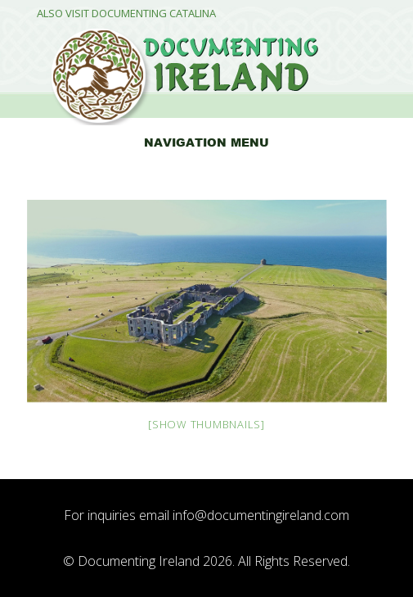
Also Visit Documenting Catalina (126, 13)
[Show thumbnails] (206, 424)
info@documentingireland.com (261, 515)
